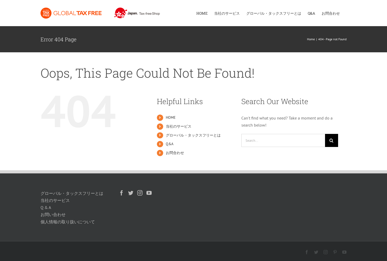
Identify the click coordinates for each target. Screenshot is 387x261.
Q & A (46, 207)
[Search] (331, 140)
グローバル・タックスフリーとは (193, 135)
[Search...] (283, 140)
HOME (171, 117)
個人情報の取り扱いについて (68, 221)
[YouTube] (149, 193)
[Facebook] (121, 193)
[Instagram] (140, 193)
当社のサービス (178, 126)
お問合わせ (175, 152)
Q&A (169, 143)
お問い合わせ (53, 214)
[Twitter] (130, 193)
